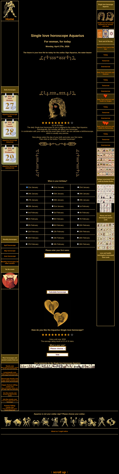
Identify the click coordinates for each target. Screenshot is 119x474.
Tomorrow (105, 61)
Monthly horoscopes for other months (9, 262)
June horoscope (10, 256)
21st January (33, 187)
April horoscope (10, 245)
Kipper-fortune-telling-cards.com (10, 387)
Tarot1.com (9, 367)
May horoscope (9, 251)
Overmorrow (105, 66)
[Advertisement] (10, 53)
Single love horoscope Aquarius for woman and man (105, 23)
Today (105, 55)
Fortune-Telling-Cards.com (9, 408)
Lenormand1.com (10, 373)
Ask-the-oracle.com (10, 400)
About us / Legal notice (59, 431)
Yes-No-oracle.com (10, 394)
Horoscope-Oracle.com (9, 380)
